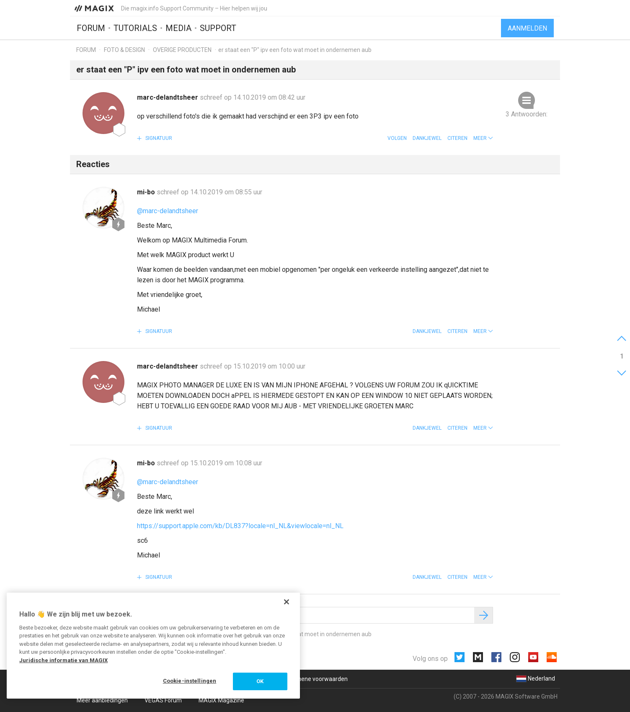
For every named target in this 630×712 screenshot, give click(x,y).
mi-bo (147, 192)
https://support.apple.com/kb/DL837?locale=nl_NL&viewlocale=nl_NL (240, 526)
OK (259, 681)
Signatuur (158, 138)
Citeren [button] (457, 138)
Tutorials (135, 28)
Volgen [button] (397, 138)
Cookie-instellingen (189, 681)
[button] (483, 138)
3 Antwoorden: (526, 114)
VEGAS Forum (163, 700)
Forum (91, 28)
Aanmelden (527, 28)
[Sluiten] (286, 602)
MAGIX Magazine (221, 700)
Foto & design (124, 49)
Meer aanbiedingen (102, 700)
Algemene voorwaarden (316, 679)
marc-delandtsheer (168, 97)
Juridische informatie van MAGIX (63, 660)
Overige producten (182, 49)
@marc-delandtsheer (167, 211)
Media (178, 28)
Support (218, 28)
